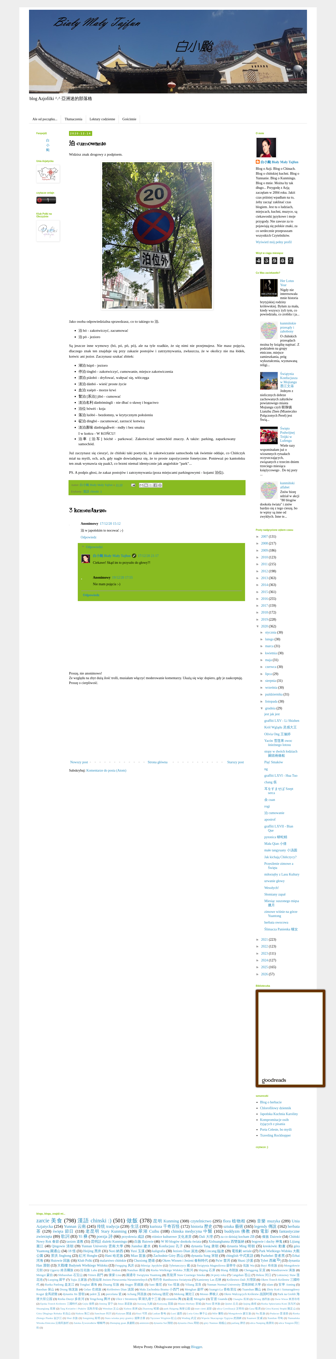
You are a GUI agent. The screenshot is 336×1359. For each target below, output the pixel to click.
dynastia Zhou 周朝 (188, 1322)
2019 (265, 619)
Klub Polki (85, 1260)
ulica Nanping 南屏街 (262, 1322)
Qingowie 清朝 (63, 1246)
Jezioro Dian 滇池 (185, 1251)
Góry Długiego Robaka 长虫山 (53, 1313)
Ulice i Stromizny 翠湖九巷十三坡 (138, 1299)
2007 (265, 536)
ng (266, 769)
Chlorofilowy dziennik (275, 1108)
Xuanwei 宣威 (255, 1318)
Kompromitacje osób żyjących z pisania (274, 1122)
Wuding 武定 (189, 1318)
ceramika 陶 (173, 1299)
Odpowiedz (89, 537)
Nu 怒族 (260, 1313)
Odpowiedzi (94, 547)
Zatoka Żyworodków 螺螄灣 (89, 1322)
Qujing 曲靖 (250, 1303)
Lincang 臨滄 (214, 1251)
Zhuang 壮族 (111, 1284)
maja (269, 660)
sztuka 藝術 (233, 1226)
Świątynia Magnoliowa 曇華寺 (216, 1265)
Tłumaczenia (73, 119)
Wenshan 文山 (111, 1308)
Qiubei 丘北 (231, 1303)
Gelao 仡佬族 (93, 1289)
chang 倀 (270, 782)
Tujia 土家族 (78, 1279)
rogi (267, 806)
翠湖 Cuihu (148, 1231)
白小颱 (47, 145)
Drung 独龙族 (69, 1289)
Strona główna (158, 762)
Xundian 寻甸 (275, 1318)
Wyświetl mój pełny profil (274, 242)
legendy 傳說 (265, 1226)
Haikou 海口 (82, 1313)
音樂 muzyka (268, 1221)
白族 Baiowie (143, 1241)
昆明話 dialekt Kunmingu (109, 1241)
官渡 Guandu (218, 1299)
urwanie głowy (274, 881)
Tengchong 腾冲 (99, 1299)
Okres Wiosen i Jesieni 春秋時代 (185, 1260)
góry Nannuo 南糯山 (215, 1322)
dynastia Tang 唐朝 (205, 1246)
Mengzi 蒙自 (44, 1275)
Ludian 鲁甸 (159, 1313)
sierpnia (271, 681)
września (271, 687)
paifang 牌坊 (238, 1322)
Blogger (196, 1347)
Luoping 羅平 (56, 1279)
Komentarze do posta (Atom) (106, 770)
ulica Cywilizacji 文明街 (230, 1308)
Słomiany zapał (275, 894)
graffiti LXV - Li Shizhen (281, 721)
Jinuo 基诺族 (125, 1303)
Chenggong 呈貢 (255, 1270)
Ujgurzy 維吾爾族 (61, 1270)
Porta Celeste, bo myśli (276, 1129)
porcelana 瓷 (114, 1294)
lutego (270, 639)
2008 (265, 543)
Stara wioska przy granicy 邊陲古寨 (125, 1318)
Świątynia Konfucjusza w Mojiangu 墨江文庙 (288, 380)
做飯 (132, 1221)
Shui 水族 (72, 1318)
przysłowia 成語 (133, 1236)
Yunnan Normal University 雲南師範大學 (234, 1284)
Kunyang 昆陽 (165, 1303)
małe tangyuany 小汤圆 (280, 850)
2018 (265, 612)
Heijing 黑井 (92, 1251)
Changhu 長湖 (241, 1299)
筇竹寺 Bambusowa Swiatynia (172, 1279)
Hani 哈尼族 (114, 1256)
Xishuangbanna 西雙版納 (226, 1241)
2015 (265, 592)
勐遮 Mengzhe (196, 1299)
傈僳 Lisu (115, 1275)
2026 (265, 974)
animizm (144, 1322)
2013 (265, 578)
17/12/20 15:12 (110, 523)
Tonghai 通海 (88, 1284)
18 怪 (72, 1251)
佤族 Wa (248, 1265)
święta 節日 (63, 1231)
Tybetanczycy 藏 (179, 1265)
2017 (265, 605)
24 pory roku (218, 1275)
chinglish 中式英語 (239, 1256)
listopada (271, 701)
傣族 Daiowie (272, 1236)
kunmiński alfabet (287, 485)
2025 (265, 967)
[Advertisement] (157, 722)
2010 (265, 557)
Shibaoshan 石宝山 (70, 1275)
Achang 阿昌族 (137, 1294)
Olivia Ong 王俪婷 (277, 734)
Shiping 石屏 (207, 1270)
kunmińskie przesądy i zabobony (288, 327)
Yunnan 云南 (75, 1226)
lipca (269, 674)
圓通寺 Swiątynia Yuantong (143, 1275)
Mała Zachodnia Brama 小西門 (159, 1289)
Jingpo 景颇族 (134, 1284)
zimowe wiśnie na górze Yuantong (280, 914)
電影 (264, 1231)
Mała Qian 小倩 (275, 844)
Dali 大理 (206, 1236)
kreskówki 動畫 (274, 1246)
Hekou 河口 (263, 1275)
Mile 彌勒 (218, 1313)
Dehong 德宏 (160, 1294)
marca (269, 646)
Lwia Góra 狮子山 (197, 1313)
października (274, 694)
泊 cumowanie (274, 813)
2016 (265, 599)
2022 (265, 946)
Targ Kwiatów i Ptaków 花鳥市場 (79, 1308)
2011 (265, 564)
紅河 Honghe (88, 1256)
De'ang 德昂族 (261, 1299)
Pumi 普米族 (213, 1303)
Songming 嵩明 (91, 1318)
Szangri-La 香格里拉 (223, 1289)
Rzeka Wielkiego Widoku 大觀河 (172, 1270)
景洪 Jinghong (61, 1256)
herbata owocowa (276, 922)
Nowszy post (79, 762)
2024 (265, 960)
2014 (265, 585)
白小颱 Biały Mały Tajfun (111, 556)
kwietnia (271, 653)
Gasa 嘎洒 (255, 1308)
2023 (265, 953)
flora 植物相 (234, 1221)
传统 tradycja (108, 1226)
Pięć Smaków (273, 762)
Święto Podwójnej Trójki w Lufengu (287, 435)
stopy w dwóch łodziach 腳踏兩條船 (280, 753)
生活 (134, 1226)
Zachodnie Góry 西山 (168, 1256)
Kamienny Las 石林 (208, 1279)
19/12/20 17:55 (122, 577)
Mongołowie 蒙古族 (239, 1313)
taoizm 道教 (75, 1241)
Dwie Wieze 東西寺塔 (287, 1299)
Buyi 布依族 (269, 1265)
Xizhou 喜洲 (130, 1308)
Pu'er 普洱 (223, 1260)
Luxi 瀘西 (176, 1313)
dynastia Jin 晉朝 (73, 1294)
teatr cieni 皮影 (203, 1308)
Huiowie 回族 (60, 1260)
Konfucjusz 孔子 (171, 1246)
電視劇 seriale (242, 1251)
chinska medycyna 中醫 (191, 1231)
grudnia (270, 708)
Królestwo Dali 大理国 (241, 1279)
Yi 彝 (83, 1236)
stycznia (271, 632)
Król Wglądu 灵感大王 (280, 727)
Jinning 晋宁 (106, 1303)
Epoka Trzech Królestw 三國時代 (59, 1303)
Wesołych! (271, 888)
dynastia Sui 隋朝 (163, 1322)
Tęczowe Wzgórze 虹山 (163, 1318)
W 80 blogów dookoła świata (181, 1241)
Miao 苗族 (138, 1256)
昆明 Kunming (166, 1221)
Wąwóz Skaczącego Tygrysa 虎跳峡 (221, 1318)
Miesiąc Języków (151, 1265)
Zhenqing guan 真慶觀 (122, 1322)
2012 (265, 571)
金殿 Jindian (112, 1270)
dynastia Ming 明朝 (241, 1246)
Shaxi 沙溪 (245, 1260)
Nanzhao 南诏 (136, 1270)
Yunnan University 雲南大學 (102, 1246)
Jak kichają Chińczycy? (280, 857)
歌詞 (65, 1236)
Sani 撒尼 (155, 1284)
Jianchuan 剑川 (102, 1313)
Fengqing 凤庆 (124, 1265)
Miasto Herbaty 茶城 (189, 1303)
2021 (265, 939)
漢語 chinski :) (92, 491)
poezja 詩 (105, 1236)
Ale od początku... (44, 119)
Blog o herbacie (271, 1102)
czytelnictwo (200, 1221)
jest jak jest (272, 714)
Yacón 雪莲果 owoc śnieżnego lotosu (278, 743)
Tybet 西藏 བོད (270, 1260)
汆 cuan (269, 800)
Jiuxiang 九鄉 (144, 1303)
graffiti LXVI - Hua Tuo (280, 775)
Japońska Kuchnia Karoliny (279, 1114)
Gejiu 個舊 (88, 1303)
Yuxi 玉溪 (137, 1251)
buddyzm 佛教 (237, 1231)
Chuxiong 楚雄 (144, 1260)
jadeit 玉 (95, 1294)
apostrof (270, 819)
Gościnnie (129, 119)
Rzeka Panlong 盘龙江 (60, 1284)
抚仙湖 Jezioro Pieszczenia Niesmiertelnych (120, 1279)
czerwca (271, 667)
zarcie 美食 (49, 1221)
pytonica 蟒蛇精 (275, 837)
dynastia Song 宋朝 (204, 1256)
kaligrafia (158, 1251)
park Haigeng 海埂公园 (177, 1308)
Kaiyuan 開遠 (123, 1313)
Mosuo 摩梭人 (209, 1294)
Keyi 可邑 (142, 1313)
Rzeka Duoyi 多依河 (71, 1299)
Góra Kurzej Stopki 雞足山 (280, 1308)
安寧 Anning (286, 1284)
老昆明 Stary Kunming (106, 1231)
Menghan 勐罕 (194, 1289)
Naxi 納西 (116, 1251)
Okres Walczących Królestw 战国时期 (248, 1294)
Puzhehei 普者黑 (273, 1256)
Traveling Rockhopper (275, 1135)
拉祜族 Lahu (88, 1270)
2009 (265, 550)
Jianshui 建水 (141, 1246)
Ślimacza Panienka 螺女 (281, 929)
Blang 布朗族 (230, 1270)
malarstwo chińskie (113, 1260)
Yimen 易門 (95, 1275)
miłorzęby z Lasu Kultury (281, 874)
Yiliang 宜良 (193, 1284)
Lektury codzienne (102, 119)
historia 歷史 (201, 1226)
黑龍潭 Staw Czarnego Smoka (186, 1275)
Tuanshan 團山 (251, 1289)
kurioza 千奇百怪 (165, 1226)
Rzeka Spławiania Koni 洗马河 (278, 1303)
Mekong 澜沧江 (184, 1294)
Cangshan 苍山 (241, 1275)
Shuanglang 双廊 (45, 1308)
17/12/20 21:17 (148, 556)
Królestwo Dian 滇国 (120, 1289)
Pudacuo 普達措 (279, 1313)
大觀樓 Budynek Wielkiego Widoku (82, 1265)
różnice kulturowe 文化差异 (172, 1236)
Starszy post (235, 762)
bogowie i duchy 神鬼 (267, 1241)
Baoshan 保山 (45, 1289)
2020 (265, 626)
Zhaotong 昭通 (150, 1308)
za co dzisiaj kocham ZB (237, 1236)
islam (270, 1284)
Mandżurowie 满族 (283, 1270)
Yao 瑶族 (174, 1284)
